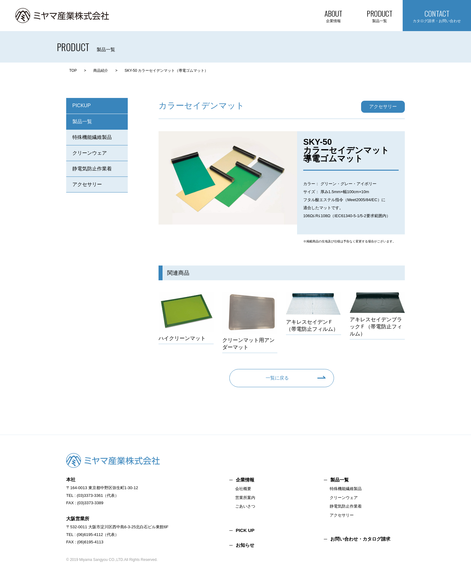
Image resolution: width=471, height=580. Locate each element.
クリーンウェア (89, 153)
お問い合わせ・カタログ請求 (360, 538)
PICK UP (245, 530)
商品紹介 (100, 70)
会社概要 (243, 488)
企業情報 (245, 479)
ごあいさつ (245, 506)
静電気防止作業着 (92, 168)
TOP (73, 70)
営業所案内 (245, 497)
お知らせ (245, 545)
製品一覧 (82, 121)
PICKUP (81, 105)
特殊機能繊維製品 (92, 137)
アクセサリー (87, 184)
